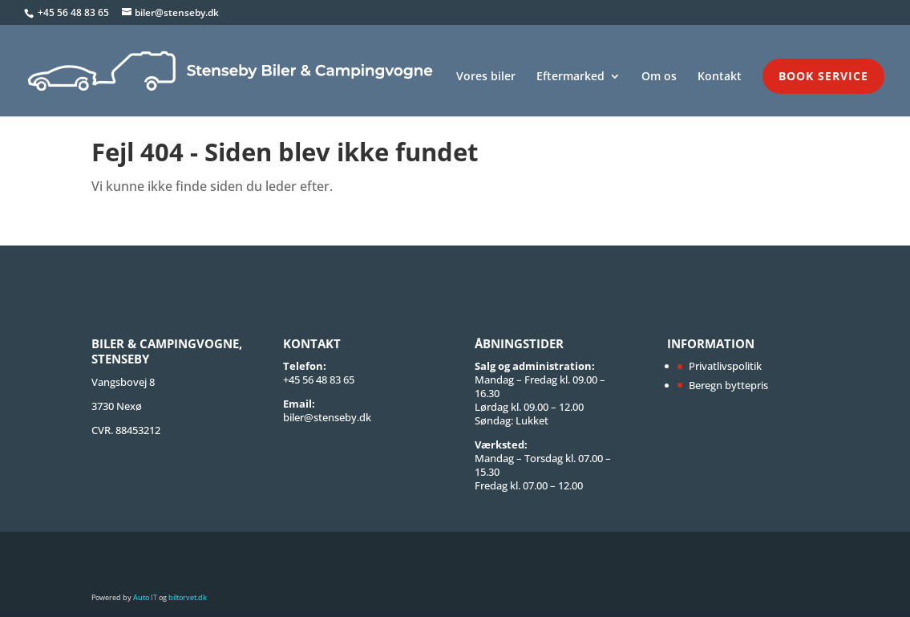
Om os (659, 77)
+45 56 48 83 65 (74, 12)
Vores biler (486, 77)
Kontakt (720, 77)
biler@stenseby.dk (327, 417)
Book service (823, 75)
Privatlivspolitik (725, 366)
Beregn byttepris (728, 385)
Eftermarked (570, 77)
